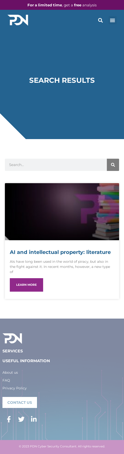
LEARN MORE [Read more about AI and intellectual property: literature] (26, 285)
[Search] (113, 165)
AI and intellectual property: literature (60, 252)
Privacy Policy (14, 388)
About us (10, 372)
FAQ (6, 380)
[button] (100, 20)
